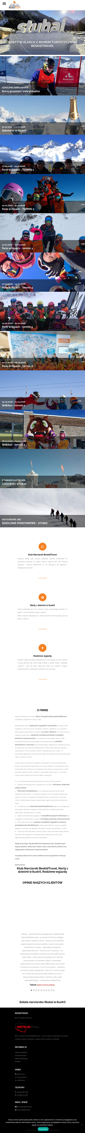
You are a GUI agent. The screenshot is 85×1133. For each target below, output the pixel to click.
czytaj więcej (42, 578)
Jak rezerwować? (20, 1055)
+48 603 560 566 (22, 1091)
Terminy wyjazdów (21, 1052)
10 (53, 989)
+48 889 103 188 (22, 1095)
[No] (81, 1124)
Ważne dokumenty (21, 1058)
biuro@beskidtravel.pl (24, 1106)
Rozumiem (43, 1129)
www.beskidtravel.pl (23, 1109)
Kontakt (17, 1061)
